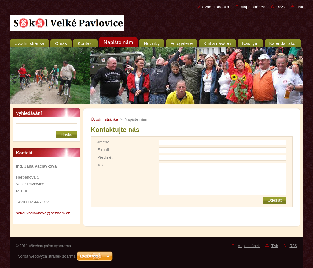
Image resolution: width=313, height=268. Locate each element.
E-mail (103, 149)
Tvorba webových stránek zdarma (45, 256)
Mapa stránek (253, 7)
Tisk (299, 7)
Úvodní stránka (215, 7)
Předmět (104, 157)
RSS (280, 7)
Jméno (103, 142)
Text (101, 165)
